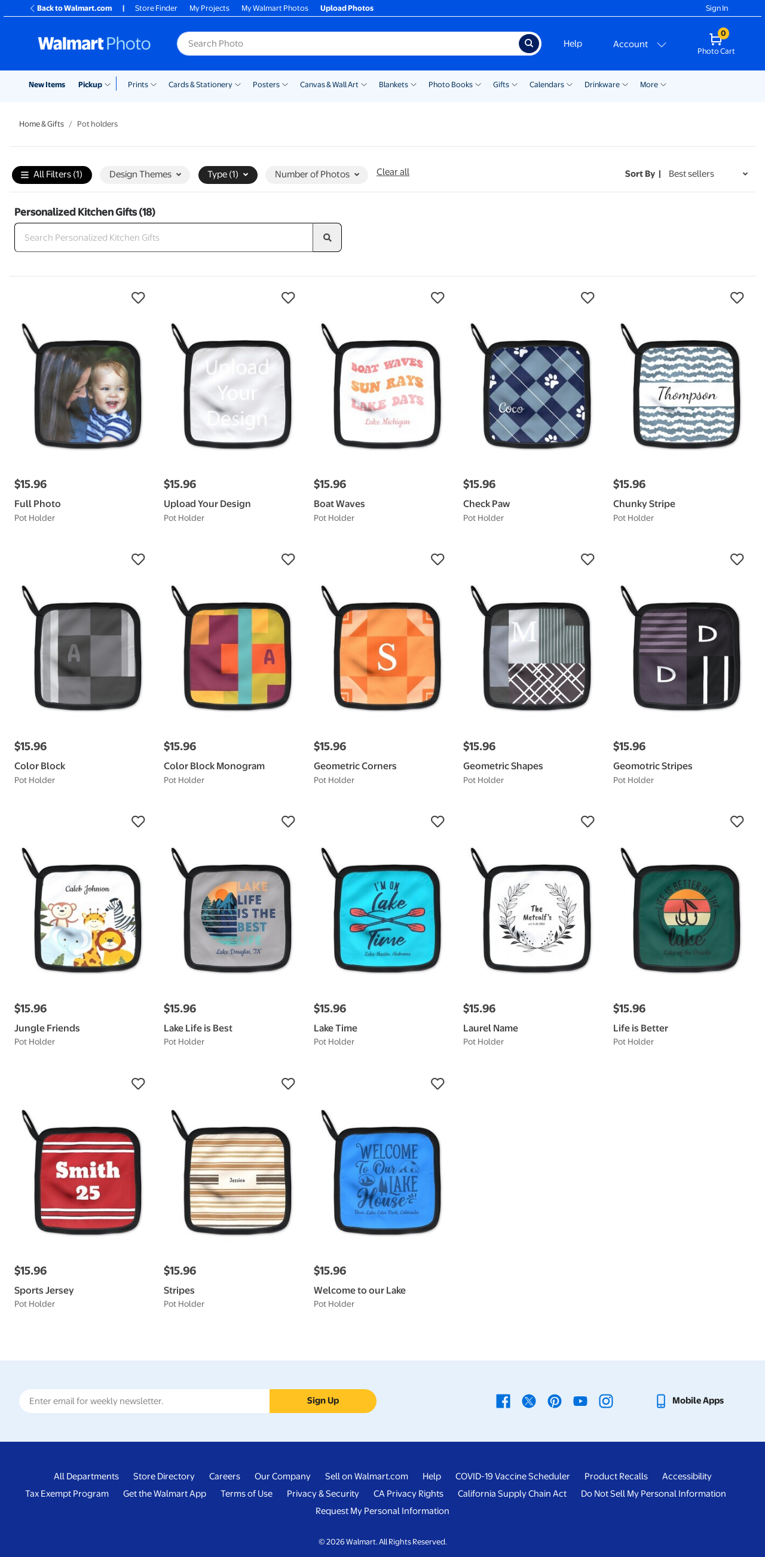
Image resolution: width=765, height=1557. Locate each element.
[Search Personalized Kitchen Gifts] (163, 238)
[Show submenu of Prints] (153, 83)
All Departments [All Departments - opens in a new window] (86, 1476)
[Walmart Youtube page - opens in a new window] (580, 1400)
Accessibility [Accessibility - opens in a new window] (687, 1476)
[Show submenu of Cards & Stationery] (237, 83)
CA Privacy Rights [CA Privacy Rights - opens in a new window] (408, 1493)
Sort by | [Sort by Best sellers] (643, 173)
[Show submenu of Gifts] (514, 83)
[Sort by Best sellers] (708, 174)
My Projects (209, 8)
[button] (83, 298)
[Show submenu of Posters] (285, 83)
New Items (47, 84)
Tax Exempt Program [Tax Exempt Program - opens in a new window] (67, 1493)
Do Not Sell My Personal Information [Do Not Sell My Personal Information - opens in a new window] (653, 1493)
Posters (266, 84)
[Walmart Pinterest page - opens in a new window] (554, 1400)
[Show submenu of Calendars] (569, 83)
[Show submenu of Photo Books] (478, 83)
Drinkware (602, 84)
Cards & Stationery (200, 84)
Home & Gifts (41, 123)
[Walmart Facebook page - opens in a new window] (503, 1400)
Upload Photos (347, 8)
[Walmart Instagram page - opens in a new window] (606, 1400)
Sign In (717, 8)
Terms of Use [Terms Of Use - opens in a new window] (247, 1493)
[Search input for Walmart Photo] (348, 44)
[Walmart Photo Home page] (94, 43)
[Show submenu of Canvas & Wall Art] (364, 83)
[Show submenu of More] (663, 83)
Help (573, 43)
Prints (138, 84)
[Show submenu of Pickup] (110, 83)
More (649, 84)
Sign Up (323, 1400)
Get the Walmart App (164, 1493)
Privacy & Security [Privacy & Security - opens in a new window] (323, 1493)
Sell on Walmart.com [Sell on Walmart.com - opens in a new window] (366, 1476)
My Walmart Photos (274, 8)
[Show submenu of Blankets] (413, 83)
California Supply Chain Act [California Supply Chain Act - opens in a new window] (512, 1493)
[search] (327, 238)
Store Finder (156, 8)
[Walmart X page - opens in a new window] (529, 1400)
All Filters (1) (51, 175)
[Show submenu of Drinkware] (625, 83)
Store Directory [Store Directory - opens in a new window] (164, 1476)
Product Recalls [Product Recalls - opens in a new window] (616, 1476)
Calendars (547, 84)
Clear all (393, 172)
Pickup (90, 84)
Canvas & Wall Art (329, 84)
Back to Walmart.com (70, 8)
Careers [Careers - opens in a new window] (224, 1476)
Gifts (501, 84)
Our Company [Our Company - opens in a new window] (283, 1476)
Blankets (393, 84)
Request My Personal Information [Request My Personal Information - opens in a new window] (382, 1511)
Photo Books (451, 84)
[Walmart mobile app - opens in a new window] (689, 1400)
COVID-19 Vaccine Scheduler (512, 1476)
